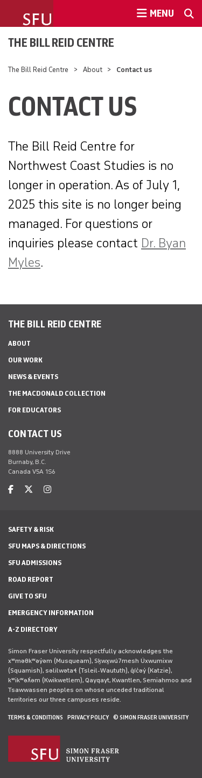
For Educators (34, 410)
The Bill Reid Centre (61, 42)
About (92, 70)
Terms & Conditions (35, 717)
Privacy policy (88, 717)
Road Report (30, 579)
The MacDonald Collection (57, 393)
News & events (33, 376)
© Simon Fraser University (151, 717)
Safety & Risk (31, 529)
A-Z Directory (33, 629)
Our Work (25, 360)
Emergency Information (51, 612)
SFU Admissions (34, 562)
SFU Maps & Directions (47, 546)
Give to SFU (27, 596)
